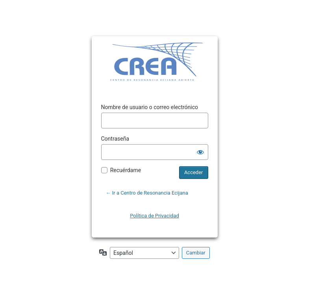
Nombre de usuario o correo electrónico (149, 107)
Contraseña (115, 139)
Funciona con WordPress (142, 62)
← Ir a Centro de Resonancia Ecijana (147, 193)
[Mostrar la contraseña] (200, 152)
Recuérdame (125, 170)
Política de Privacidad (154, 216)
